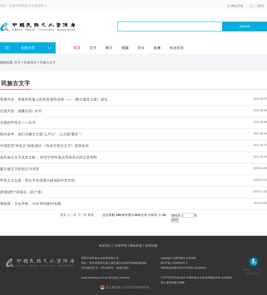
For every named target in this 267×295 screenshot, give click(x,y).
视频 (125, 48)
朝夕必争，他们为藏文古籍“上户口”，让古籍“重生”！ (41, 134)
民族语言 (30, 62)
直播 (157, 48)
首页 (77, 48)
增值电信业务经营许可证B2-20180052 (183, 267)
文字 (93, 48)
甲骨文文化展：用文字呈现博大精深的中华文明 (37, 180)
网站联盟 (136, 245)
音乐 (141, 48)
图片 (109, 48)
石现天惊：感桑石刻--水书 (21, 111)
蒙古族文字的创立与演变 (19, 169)
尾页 (91, 215)
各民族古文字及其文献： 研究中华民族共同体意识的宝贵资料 (48, 157)
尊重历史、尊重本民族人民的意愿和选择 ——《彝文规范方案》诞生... (55, 99)
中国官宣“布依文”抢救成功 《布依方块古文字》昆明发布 (44, 146)
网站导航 (237, 6)
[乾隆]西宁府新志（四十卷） (22, 192)
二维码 (259, 6)
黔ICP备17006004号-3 (174, 262)
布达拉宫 (177, 48)
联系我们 (105, 245)
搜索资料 (244, 26)
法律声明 (120, 245)
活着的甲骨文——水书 (18, 122)
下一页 (82, 215)
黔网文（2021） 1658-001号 (253, 270)
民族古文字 (48, 62)
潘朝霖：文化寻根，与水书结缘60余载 (30, 203)
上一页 (72, 215)
